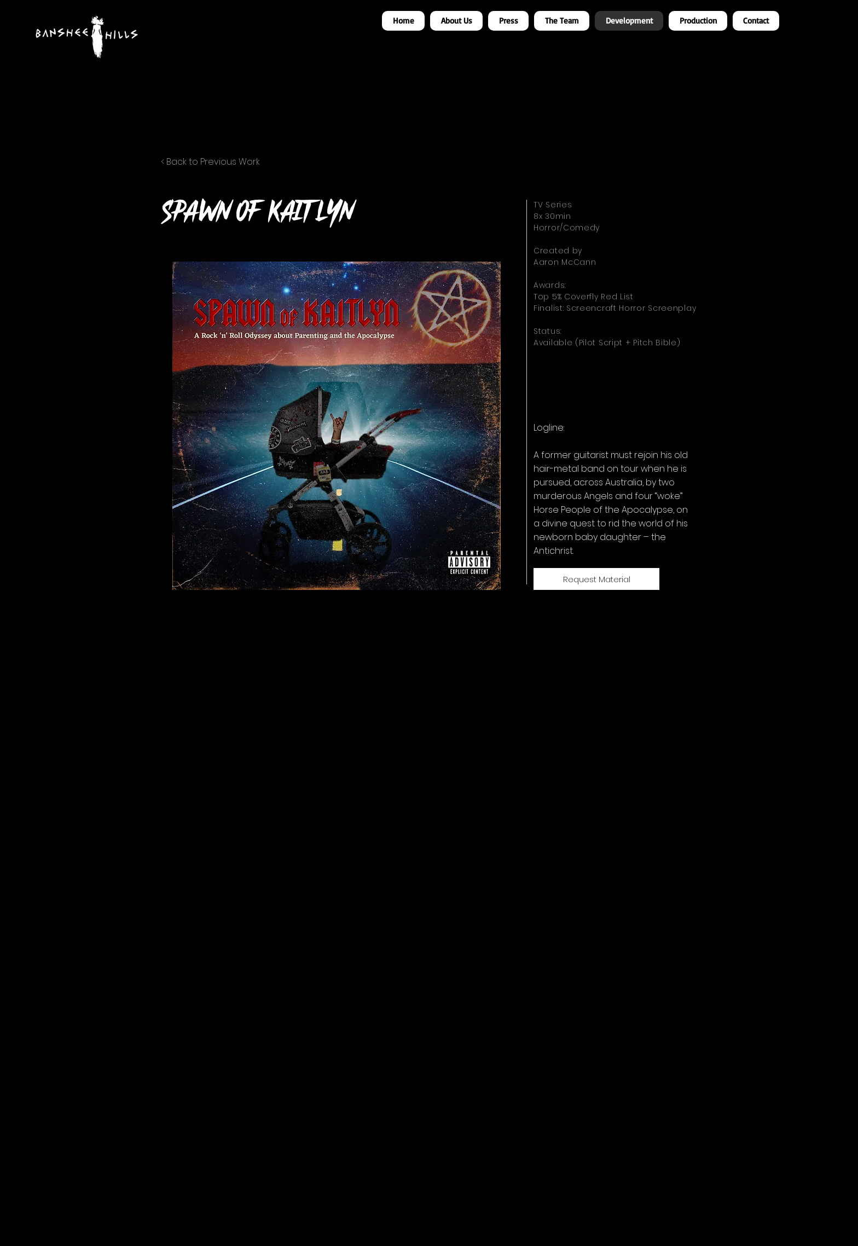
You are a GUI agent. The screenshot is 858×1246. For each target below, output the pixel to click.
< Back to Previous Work (210, 161)
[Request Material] (596, 579)
